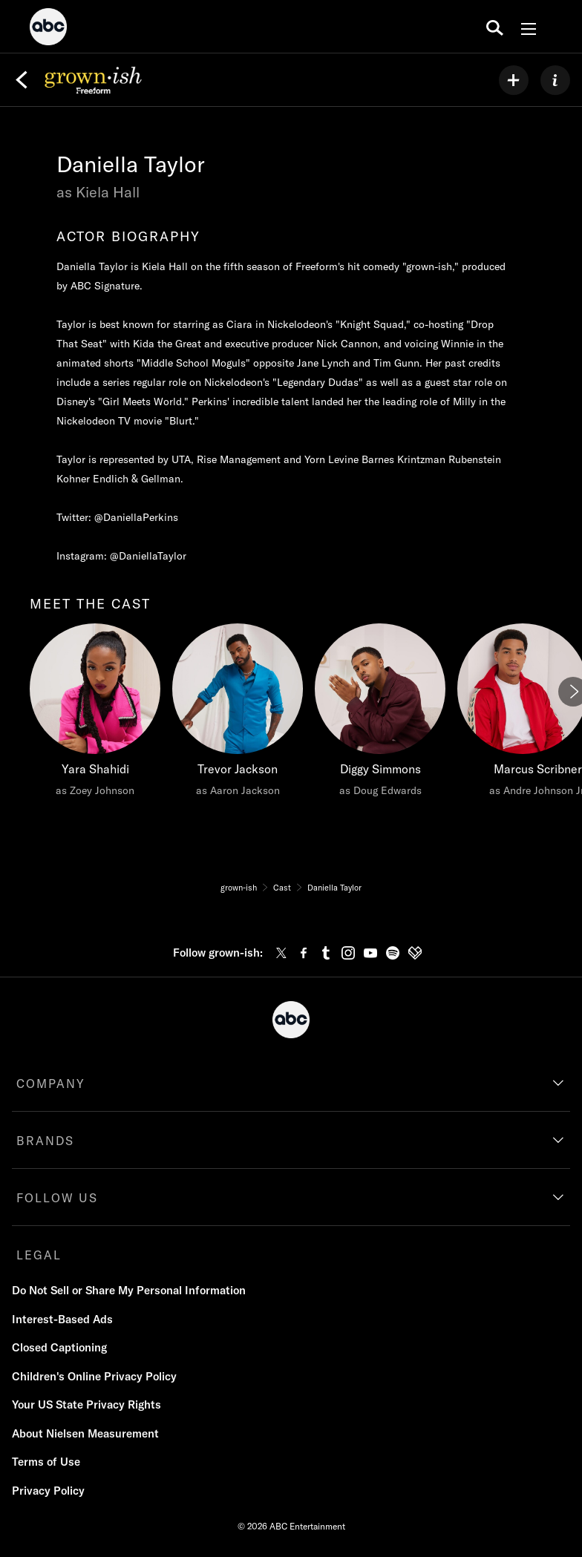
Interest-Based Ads (62, 1319)
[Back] (21, 80)
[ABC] (48, 29)
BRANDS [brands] (45, 1140)
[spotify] (392, 953)
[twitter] (281, 953)
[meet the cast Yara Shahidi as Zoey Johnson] (95, 713)
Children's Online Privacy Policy (94, 1376)
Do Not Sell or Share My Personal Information (129, 1290)
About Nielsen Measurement (85, 1433)
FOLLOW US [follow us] (57, 1197)
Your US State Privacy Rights (86, 1404)
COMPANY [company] (50, 1083)
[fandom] (415, 953)
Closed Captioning (59, 1347)
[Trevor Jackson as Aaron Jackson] (237, 713)
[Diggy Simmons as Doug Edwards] (380, 713)
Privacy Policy (48, 1491)
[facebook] (303, 953)
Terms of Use (46, 1462)
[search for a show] (494, 27)
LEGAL (39, 1255)
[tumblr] (326, 953)
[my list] (514, 80)
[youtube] (370, 953)
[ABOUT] (555, 80)
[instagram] (348, 953)
